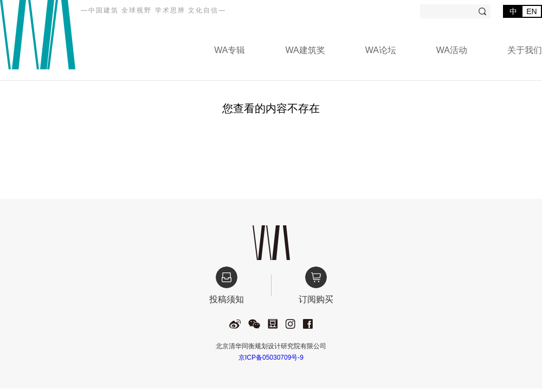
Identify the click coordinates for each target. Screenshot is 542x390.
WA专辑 (229, 50)
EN (531, 11)
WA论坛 (380, 50)
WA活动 (451, 50)
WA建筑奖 (305, 50)
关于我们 (524, 50)
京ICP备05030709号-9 (271, 357)
